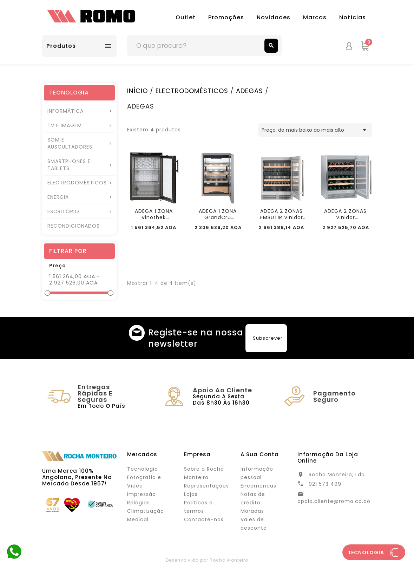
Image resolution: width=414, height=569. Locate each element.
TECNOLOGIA (69, 93)
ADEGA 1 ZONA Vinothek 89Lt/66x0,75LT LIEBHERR (154, 214)
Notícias (352, 17)
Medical (138, 519)
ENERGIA (58, 197)
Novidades (273, 17)
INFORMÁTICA (65, 111)
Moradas (252, 511)
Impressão (141, 494)
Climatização (145, 511)
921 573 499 (325, 484)
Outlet (186, 17)
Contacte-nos (204, 519)
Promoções (226, 17)
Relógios (138, 502)
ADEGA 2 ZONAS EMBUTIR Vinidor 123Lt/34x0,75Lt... (281, 214)
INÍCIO (137, 90)
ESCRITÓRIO (63, 211)
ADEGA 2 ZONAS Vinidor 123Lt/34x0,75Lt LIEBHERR (345, 214)
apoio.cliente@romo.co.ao (333, 501)
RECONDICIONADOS (73, 225)
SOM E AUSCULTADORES (69, 143)
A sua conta (260, 454)
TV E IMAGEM (64, 125)
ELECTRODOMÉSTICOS (77, 182)
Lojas (191, 494)
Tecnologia (142, 468)
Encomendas (258, 485)
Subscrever (268, 338)
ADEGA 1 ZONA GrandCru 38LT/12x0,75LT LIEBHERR (217, 214)
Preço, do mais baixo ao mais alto (315, 130)
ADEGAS (249, 90)
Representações (206, 485)
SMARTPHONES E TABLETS (69, 165)
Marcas (315, 17)
